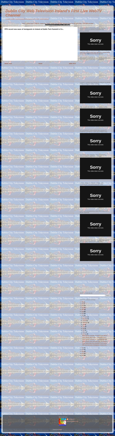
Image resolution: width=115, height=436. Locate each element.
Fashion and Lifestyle (45, 23)
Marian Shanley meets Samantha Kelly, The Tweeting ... (95, 341)
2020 (82, 309)
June (84, 326)
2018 (82, 313)
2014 (82, 351)
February (85, 333)
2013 (82, 353)
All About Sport (30, 23)
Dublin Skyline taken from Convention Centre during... (94, 343)
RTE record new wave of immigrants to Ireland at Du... (94, 345)
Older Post (72, 63)
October (85, 320)
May (84, 328)
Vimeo (101, 53)
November (85, 318)
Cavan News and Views (88, 23)
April (84, 330)
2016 (82, 347)
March (84, 332)
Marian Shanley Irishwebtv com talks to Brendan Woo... (95, 339)
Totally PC (36, 23)
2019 (82, 311)
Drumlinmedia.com (94, 53)
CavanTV (24, 23)
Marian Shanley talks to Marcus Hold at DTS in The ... (94, 337)
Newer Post (8, 63)
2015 (82, 349)
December (85, 316)
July (84, 324)
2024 (82, 301)
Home (40, 63)
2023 (82, 303)
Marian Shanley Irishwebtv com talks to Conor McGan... (95, 335)
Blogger (60, 429)
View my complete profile (72, 421)
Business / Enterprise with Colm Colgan (72, 23)
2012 (82, 355)
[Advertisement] (95, 276)
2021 (82, 307)
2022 (82, 305)
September (85, 322)
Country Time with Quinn (56, 23)
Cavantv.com (72, 419)
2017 (82, 315)
